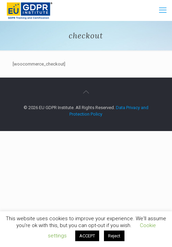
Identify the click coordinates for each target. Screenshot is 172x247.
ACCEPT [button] (87, 235)
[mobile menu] (163, 10)
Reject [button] (114, 235)
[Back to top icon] (86, 92)
